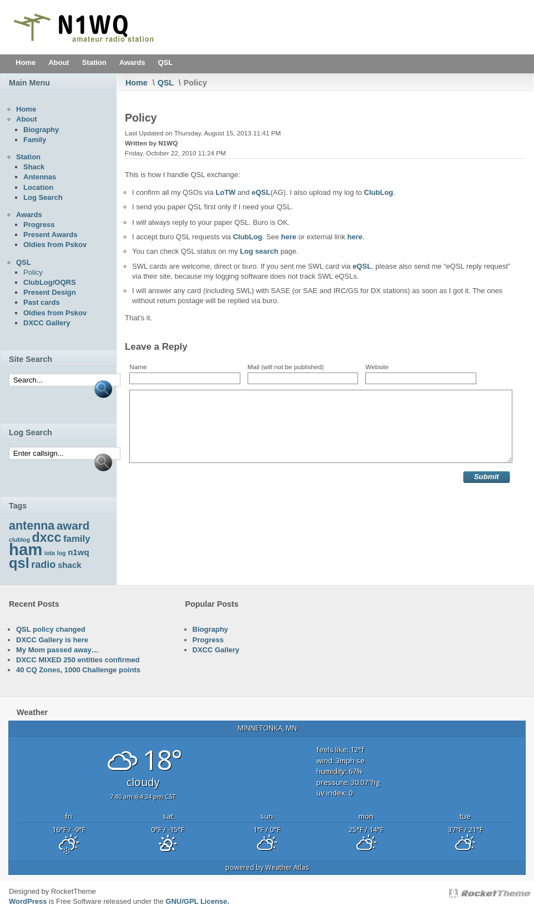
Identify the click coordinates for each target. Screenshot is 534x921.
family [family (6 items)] (76, 539)
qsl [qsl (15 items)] (19, 563)
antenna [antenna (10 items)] (31, 525)
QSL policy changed (50, 629)
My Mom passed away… (57, 650)
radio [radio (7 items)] (43, 564)
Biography (210, 629)
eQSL (260, 192)
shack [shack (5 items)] (70, 565)
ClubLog (379, 192)
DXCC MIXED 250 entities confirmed (78, 660)
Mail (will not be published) (286, 366)
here (288, 237)
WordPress (28, 901)
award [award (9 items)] (73, 525)
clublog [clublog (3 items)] (19, 539)
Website (377, 366)
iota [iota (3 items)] (49, 553)
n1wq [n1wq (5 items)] (78, 552)
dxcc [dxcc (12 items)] (47, 537)
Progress (208, 640)
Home (136, 82)
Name (138, 366)
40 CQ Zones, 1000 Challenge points (78, 670)
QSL (166, 82)
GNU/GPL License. (197, 901)
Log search (259, 251)
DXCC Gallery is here (52, 640)
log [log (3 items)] (61, 553)
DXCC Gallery (216, 650)
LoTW (225, 192)
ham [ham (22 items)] (25, 549)
